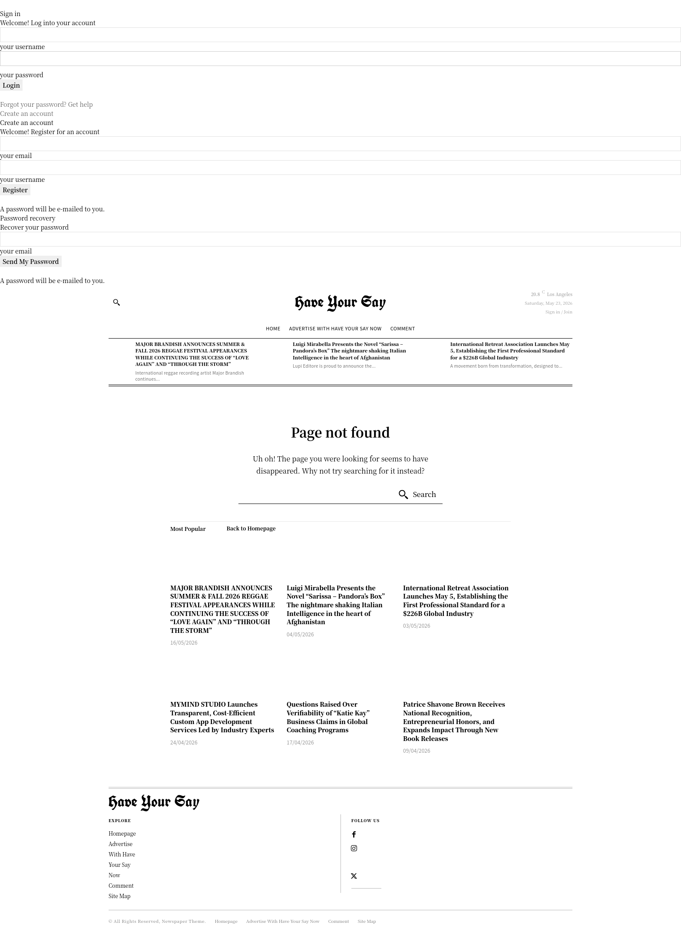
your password (21, 74)
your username (22, 46)
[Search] (417, 495)
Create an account (26, 113)
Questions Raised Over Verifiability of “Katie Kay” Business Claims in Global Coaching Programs (328, 717)
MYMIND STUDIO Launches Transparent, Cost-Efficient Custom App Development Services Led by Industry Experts (222, 717)
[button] (116, 302)
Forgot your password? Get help (46, 104)
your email (16, 155)
